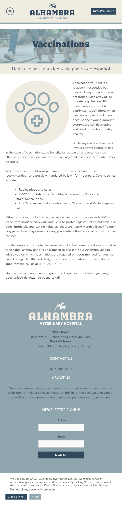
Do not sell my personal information (32, 489)
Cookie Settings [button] (16, 496)
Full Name (61, 420)
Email (61, 436)
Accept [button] (35, 496)
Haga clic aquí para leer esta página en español (61, 69)
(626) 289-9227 (50, 264)
